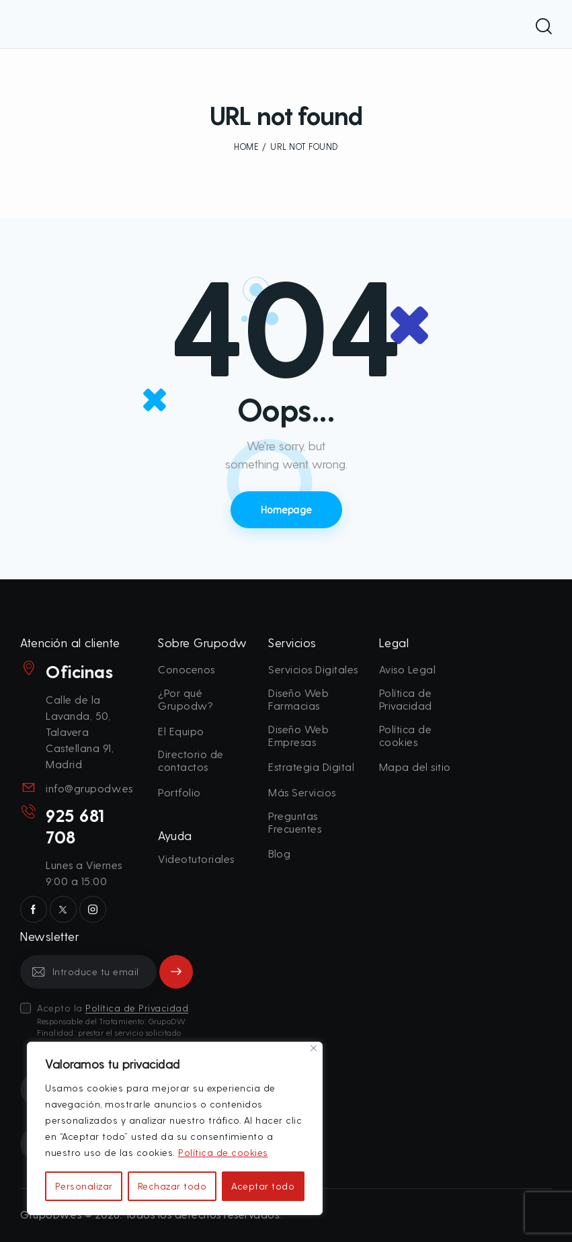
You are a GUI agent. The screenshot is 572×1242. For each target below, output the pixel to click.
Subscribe (176, 971)
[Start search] (543, 26)
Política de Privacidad (136, 1008)
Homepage (286, 509)
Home (246, 146)
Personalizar (84, 1186)
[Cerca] (314, 1048)
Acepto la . (115, 1020)
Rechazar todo (172, 1186)
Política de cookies (223, 1152)
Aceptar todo (262, 1186)
